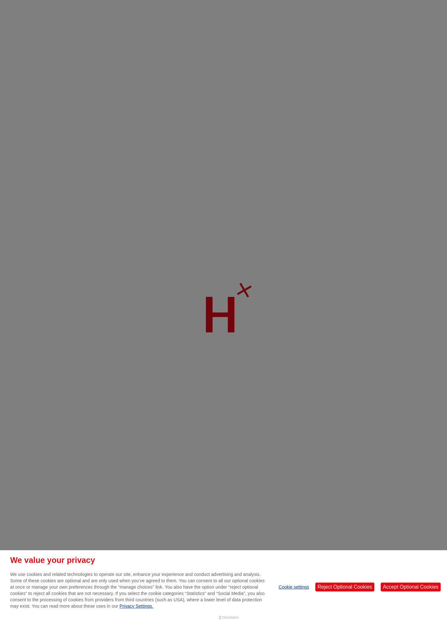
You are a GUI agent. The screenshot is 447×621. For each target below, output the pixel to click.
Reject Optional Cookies (345, 587)
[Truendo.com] (228, 617)
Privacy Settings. (136, 606)
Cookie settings (294, 587)
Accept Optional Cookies (410, 587)
